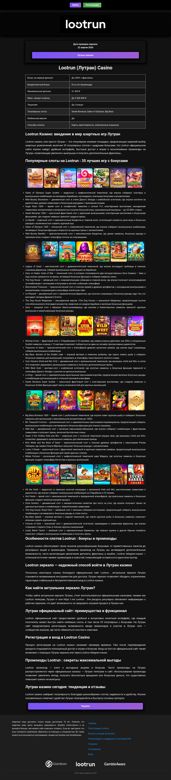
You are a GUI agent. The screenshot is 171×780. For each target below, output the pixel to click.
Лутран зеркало (85, 55)
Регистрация (92, 5)
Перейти (85, 706)
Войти (75, 5)
